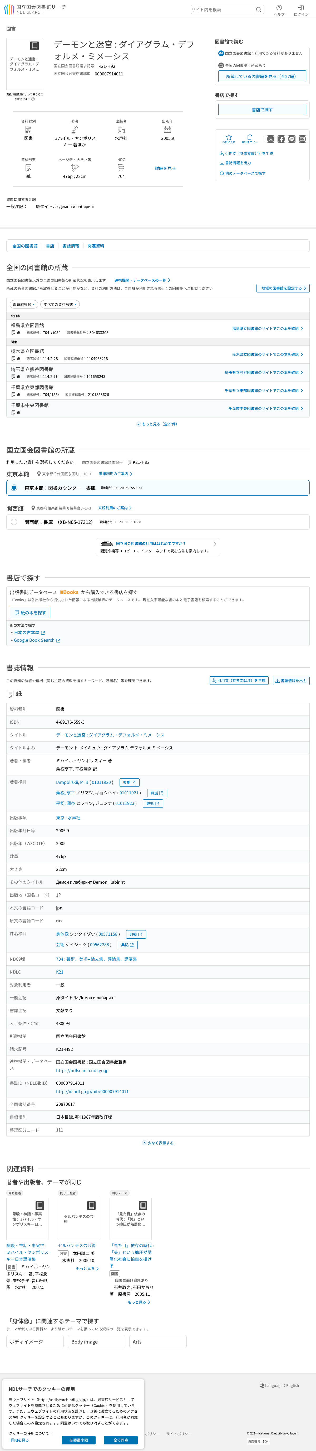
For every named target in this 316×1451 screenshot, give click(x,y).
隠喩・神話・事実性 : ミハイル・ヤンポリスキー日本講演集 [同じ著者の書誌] (27, 1252)
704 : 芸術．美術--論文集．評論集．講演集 (96, 959)
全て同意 (120, 1440)
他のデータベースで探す (242, 173)
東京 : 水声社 (68, 817)
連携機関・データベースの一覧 (143, 280)
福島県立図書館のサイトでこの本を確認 (268, 329)
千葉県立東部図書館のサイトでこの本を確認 (265, 390)
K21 (59, 972)
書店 (50, 246)
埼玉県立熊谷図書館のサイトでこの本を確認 (265, 372)
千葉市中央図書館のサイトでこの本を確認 (267, 408)
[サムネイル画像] (28, 1219)
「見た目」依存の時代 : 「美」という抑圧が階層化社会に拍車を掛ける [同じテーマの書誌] (132, 1255)
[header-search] (227, 9)
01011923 (124, 803)
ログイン (301, 10)
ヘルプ (279, 10)
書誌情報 (70, 246)
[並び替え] (24, 304)
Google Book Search (37, 640)
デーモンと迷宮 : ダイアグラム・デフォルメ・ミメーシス (110, 735)
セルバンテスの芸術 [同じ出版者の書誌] (77, 1245)
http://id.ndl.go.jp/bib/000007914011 (92, 1091)
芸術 (60, 944)
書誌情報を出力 (235, 163)
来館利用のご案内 (116, 474)
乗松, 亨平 (65, 792)
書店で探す (262, 109)
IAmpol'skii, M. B (72, 782)
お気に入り (228, 139)
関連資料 (95, 246)
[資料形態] (60, 304)
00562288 (99, 944)
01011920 (101, 782)
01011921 (129, 792)
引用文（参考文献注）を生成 (246, 153)
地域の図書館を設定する (284, 288)
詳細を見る (165, 168)
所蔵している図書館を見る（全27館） (262, 76)
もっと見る (88, 1268)
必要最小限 (79, 1440)
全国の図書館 (25, 246)
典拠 (129, 782)
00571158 (107, 934)
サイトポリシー (179, 1433)
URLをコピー (250, 139)
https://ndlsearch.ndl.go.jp (82, 1070)
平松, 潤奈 (65, 803)
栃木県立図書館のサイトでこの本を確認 (268, 354)
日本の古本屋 (30, 632)
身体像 (62, 934)
